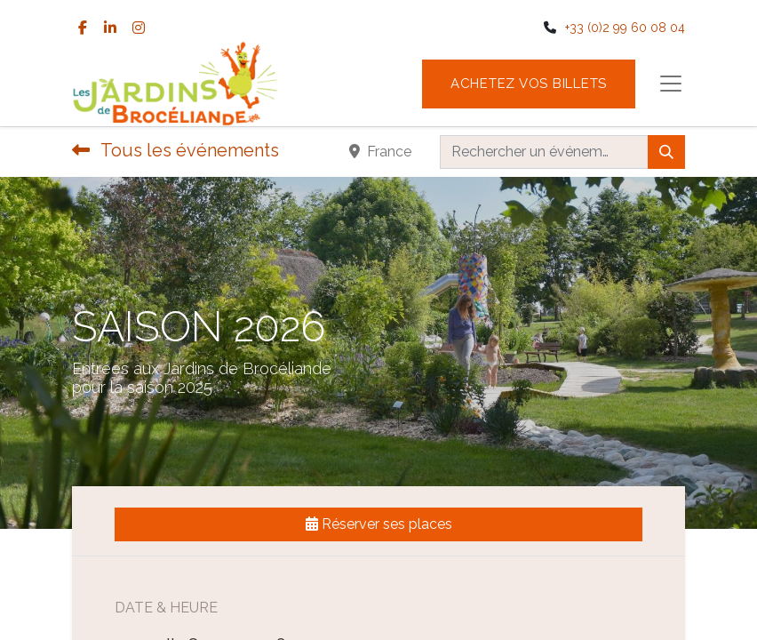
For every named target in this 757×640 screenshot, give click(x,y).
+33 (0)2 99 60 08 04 (625, 27)
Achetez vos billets (528, 84)
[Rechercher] (666, 152)
